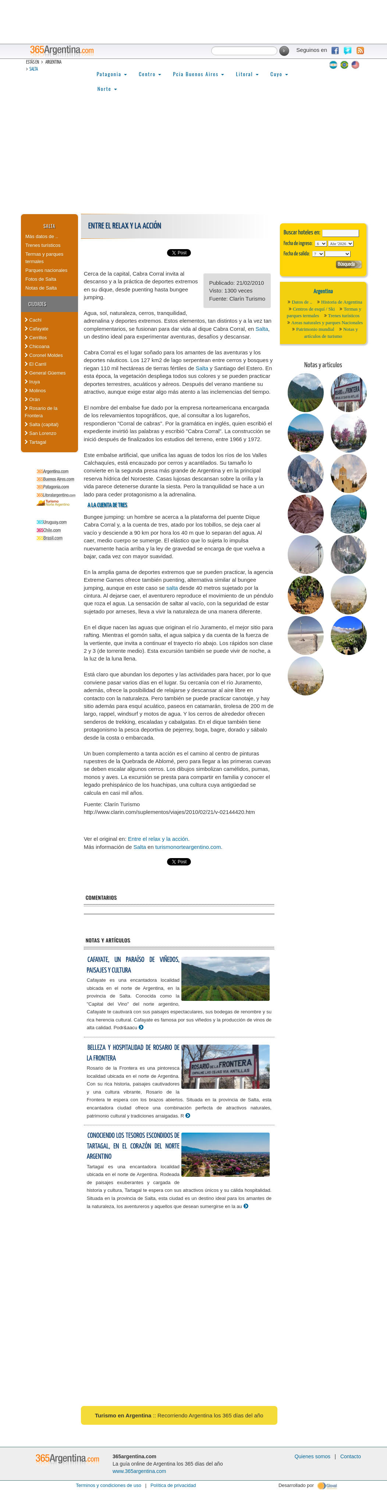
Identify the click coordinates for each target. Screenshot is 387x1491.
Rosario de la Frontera (41, 411)
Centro (150, 74)
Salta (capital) (41, 424)
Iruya (32, 382)
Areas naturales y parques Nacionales (327, 322)
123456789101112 (341, 244)
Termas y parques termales (44, 257)
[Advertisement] (193, 158)
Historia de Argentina (341, 302)
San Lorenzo (40, 433)
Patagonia (112, 74)
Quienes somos (312, 1456)
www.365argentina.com (139, 1471)
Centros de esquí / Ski (314, 309)
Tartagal (35, 442)
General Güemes (45, 373)
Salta (33, 69)
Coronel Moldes (44, 355)
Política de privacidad (173, 1485)
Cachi (33, 320)
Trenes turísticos (43, 245)
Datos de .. (302, 302)
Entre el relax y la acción (158, 839)
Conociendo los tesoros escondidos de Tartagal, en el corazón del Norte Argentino (133, 1146)
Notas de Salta (41, 288)
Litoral (247, 74)
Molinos (35, 390)
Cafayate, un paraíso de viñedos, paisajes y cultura (133, 965)
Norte (107, 88)
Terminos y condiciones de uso (108, 1485)
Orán (32, 399)
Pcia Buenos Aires (198, 74)
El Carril (35, 364)
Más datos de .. (41, 236)
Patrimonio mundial (315, 329)
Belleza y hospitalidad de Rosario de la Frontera (133, 1053)
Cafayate (37, 329)
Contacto (350, 1456)
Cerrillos (36, 337)
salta (172, 588)
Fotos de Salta (40, 279)
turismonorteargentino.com (188, 847)
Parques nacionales (46, 270)
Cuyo (279, 74)
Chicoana (37, 346)
